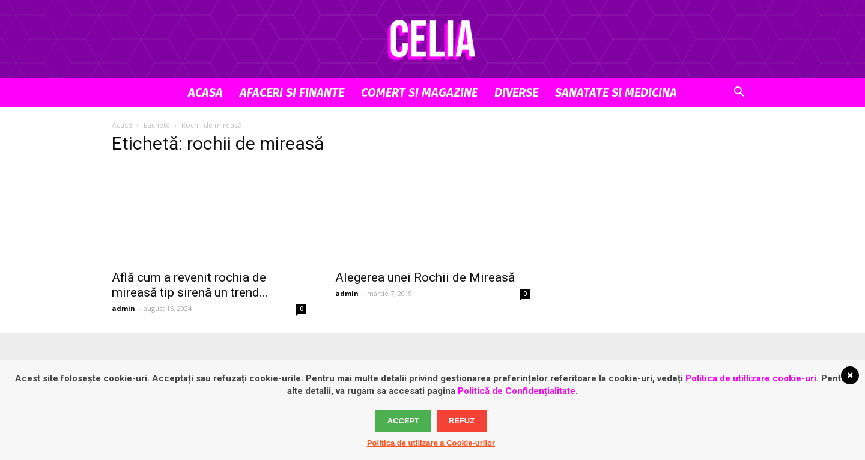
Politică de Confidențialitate (516, 391)
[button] (738, 93)
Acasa (205, 92)
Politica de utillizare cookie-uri (750, 378)
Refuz (462, 420)
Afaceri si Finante (292, 92)
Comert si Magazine (419, 92)
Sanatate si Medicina (616, 92)
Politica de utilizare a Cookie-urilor (431, 442)
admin (123, 308)
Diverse (516, 92)
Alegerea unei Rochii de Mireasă (425, 277)
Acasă (122, 125)
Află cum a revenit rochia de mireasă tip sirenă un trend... (190, 285)
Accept (403, 420)
